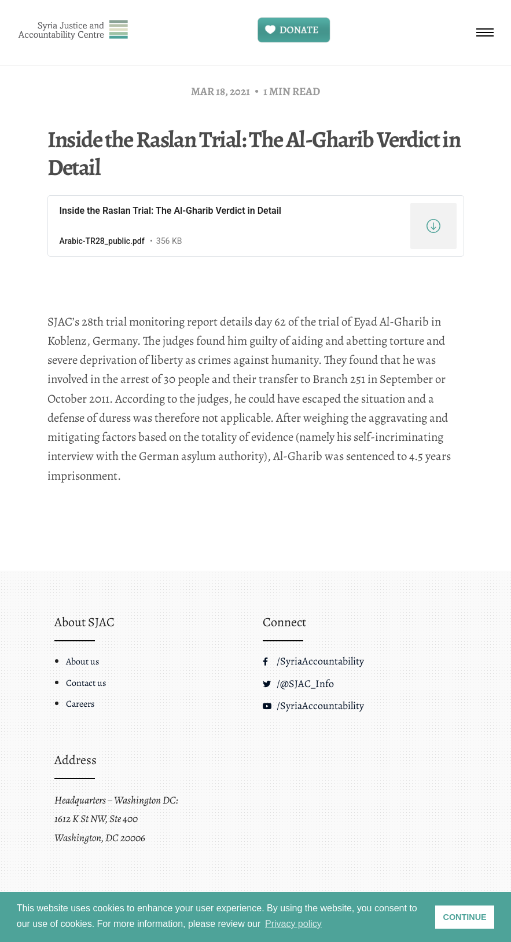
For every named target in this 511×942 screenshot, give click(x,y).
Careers (80, 704)
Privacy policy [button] (293, 924)
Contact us (86, 683)
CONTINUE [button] (465, 917)
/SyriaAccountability (313, 661)
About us (82, 661)
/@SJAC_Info (298, 684)
